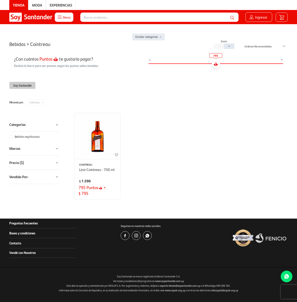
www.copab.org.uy (175, 290)
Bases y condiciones (22, 233)
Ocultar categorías (146, 37)
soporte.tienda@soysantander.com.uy (180, 285)
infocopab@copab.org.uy (224, 290)
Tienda (19, 5)
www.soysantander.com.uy (169, 281)
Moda (37, 5)
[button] (232, 17)
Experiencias (61, 5)
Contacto (15, 243)
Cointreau (34, 102)
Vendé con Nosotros (22, 252)
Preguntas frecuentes (23, 223)
